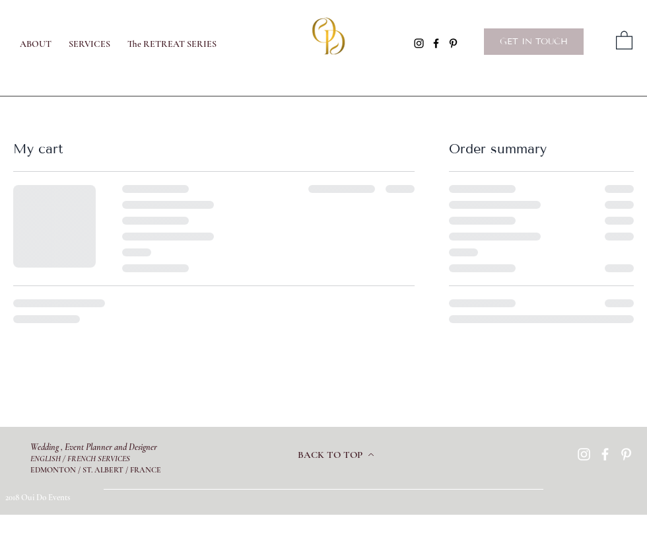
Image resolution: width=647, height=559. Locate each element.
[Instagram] (419, 43)
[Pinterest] (453, 43)
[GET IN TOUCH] (534, 41)
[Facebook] (436, 43)
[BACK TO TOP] (336, 454)
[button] (624, 40)
